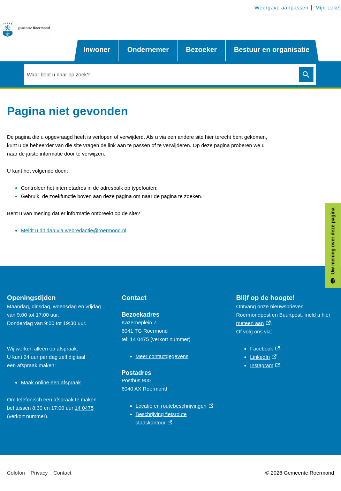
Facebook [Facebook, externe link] (265, 349)
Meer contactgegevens (162, 356)
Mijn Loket (328, 7)
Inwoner (96, 49)
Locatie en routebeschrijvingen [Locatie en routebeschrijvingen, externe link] (174, 406)
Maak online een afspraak (51, 382)
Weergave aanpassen (282, 7)
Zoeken (306, 74)
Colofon (16, 473)
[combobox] (159, 74)
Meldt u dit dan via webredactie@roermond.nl (73, 230)
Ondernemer (148, 49)
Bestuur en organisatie (272, 49)
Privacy (39, 473)
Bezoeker (201, 49)
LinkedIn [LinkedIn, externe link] (263, 357)
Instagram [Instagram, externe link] (265, 365)
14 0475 (84, 408)
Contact (62, 473)
